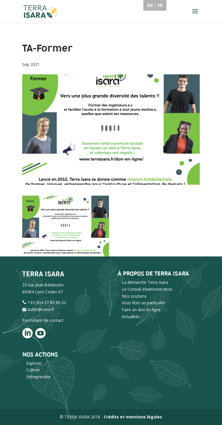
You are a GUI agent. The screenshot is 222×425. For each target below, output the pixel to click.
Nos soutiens (134, 296)
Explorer (34, 363)
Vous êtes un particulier (143, 302)
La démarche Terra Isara (145, 282)
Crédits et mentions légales (133, 417)
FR (160, 5)
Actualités (131, 316)
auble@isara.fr (40, 309)
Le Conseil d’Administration (147, 289)
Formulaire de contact (43, 320)
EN (150, 5)
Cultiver (33, 370)
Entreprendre (38, 376)
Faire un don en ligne (141, 309)
